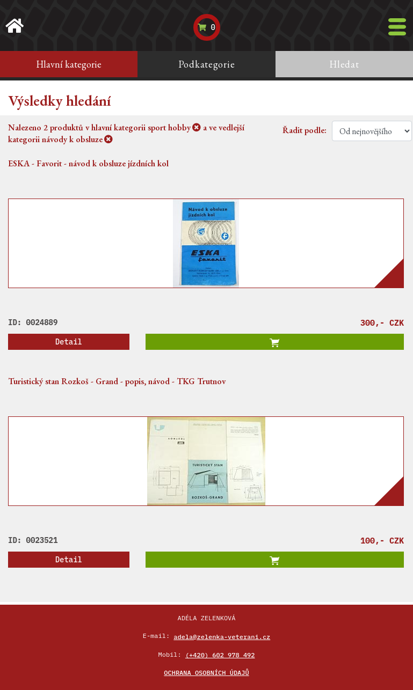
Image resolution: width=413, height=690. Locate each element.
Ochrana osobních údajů (206, 673)
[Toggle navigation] (397, 27)
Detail (68, 342)
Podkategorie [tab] (206, 64)
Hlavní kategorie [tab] (69, 64)
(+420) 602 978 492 (220, 655)
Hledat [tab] (344, 64)
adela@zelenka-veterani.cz (221, 637)
